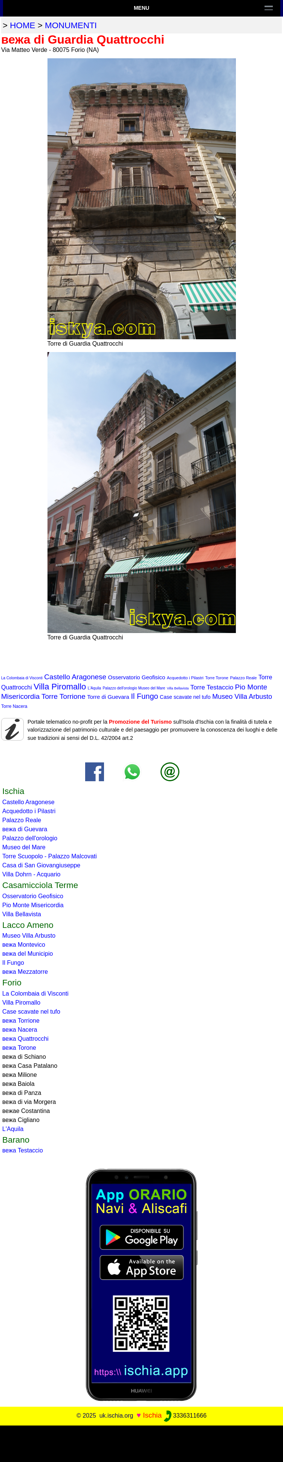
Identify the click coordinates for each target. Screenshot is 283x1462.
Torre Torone (216, 678)
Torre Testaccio (211, 687)
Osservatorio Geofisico (136, 677)
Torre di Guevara (108, 697)
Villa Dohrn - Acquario (31, 874)
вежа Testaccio (22, 1150)
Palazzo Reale (243, 678)
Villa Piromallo (60, 686)
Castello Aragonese (75, 677)
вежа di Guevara (24, 829)
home (22, 25)
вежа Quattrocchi (25, 1038)
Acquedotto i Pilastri (185, 678)
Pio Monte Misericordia (33, 905)
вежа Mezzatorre (25, 972)
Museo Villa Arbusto (242, 696)
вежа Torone (19, 1048)
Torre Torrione (63, 696)
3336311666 (185, 1415)
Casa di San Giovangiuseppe (41, 865)
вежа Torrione (21, 1020)
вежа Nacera (19, 1029)
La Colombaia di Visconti (22, 678)
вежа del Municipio (27, 953)
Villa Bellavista (178, 688)
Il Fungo (144, 696)
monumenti (71, 25)
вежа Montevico (23, 944)
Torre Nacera (14, 706)
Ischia (152, 1415)
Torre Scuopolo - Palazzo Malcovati (49, 856)
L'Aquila (94, 688)
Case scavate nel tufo (185, 697)
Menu (141, 8)
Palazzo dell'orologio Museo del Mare (133, 688)
